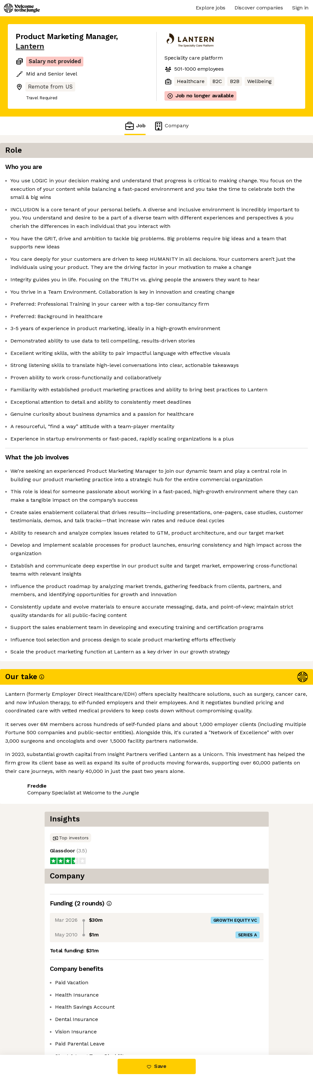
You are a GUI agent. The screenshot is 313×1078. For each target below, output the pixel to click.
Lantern (30, 46)
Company (171, 125)
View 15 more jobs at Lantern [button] (98, 1027)
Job (134, 125)
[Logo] (22, 8)
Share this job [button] (33, 1027)
